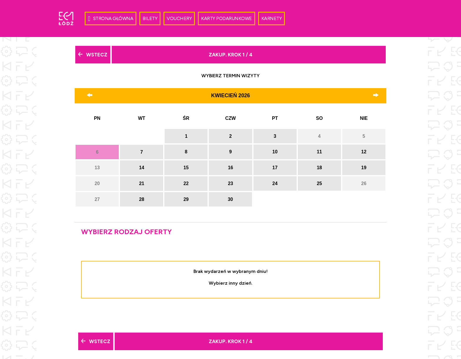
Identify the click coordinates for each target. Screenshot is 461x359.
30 (230, 199)
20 (97, 183)
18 (319, 167)
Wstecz (92, 55)
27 (97, 199)
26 (364, 183)
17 (275, 167)
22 (186, 183)
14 (141, 167)
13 (97, 167)
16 (230, 167)
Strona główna (110, 18)
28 (141, 199)
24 (275, 183)
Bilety (150, 18)
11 (319, 151)
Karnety (271, 18)
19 (364, 167)
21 (141, 183)
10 (275, 151)
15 (186, 167)
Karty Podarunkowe (226, 18)
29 (186, 199)
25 (319, 183)
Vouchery (179, 18)
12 (364, 151)
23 (230, 183)
